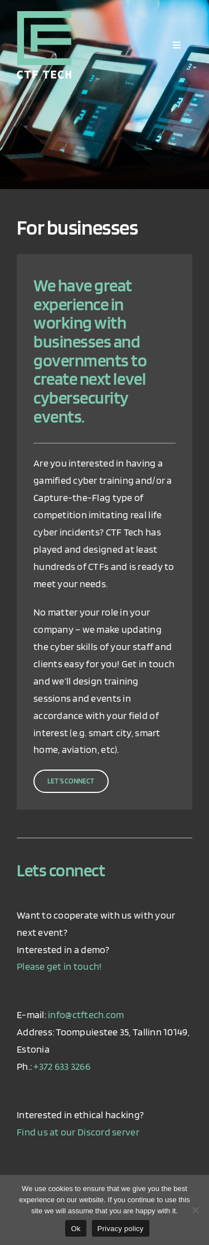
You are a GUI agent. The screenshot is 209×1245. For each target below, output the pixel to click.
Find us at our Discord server (78, 1132)
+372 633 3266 (61, 1066)
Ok (75, 1228)
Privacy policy (121, 1228)
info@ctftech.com (86, 1014)
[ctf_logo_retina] (44, 16)
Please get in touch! (59, 966)
